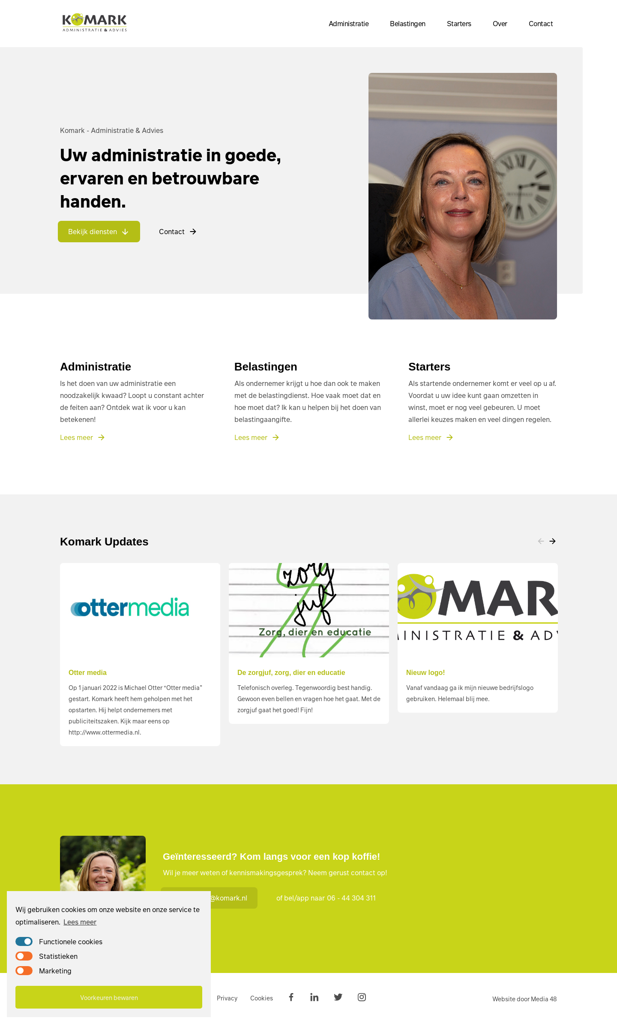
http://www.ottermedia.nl (104, 732)
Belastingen (407, 23)
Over (500, 23)
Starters (459, 23)
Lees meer (79, 922)
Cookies (261, 998)
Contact (541, 23)
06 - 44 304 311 (351, 898)
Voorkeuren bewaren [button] (109, 997)
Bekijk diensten (99, 231)
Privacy (227, 998)
